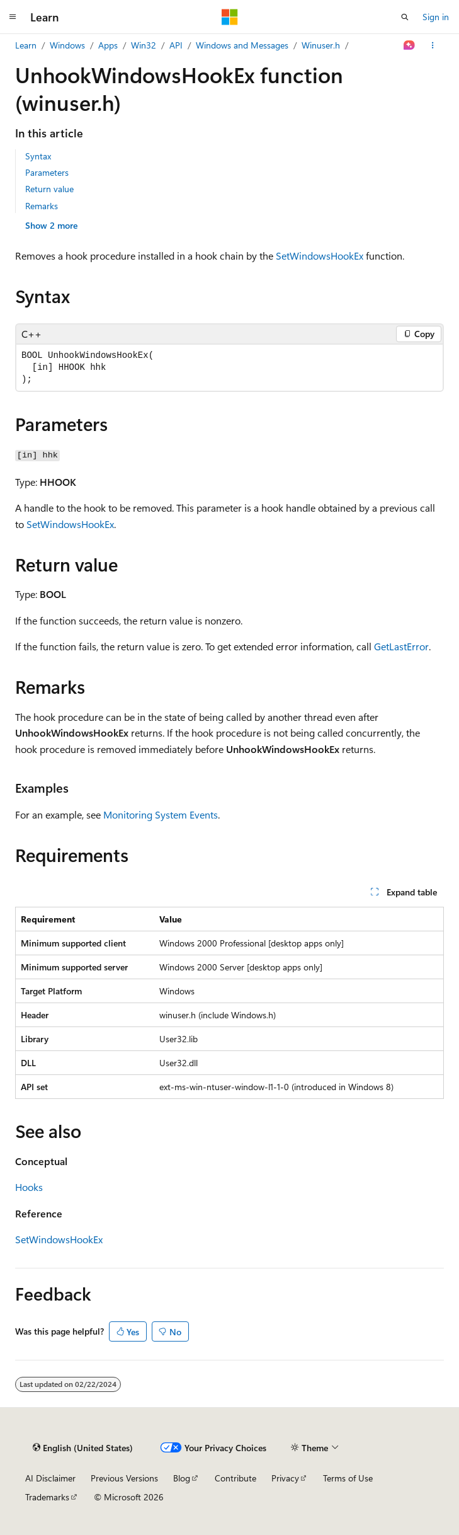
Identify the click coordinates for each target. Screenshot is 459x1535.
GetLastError (401, 646)
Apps (108, 45)
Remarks (41, 206)
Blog (181, 1478)
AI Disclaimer (50, 1478)
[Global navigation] (12, 17)
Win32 (143, 45)
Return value (49, 189)
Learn (26, 45)
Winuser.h (321, 45)
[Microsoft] (230, 17)
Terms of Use (348, 1478)
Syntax (38, 156)
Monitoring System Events (160, 814)
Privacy (285, 1478)
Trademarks (47, 1497)
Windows (67, 45)
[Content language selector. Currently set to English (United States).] (82, 1448)
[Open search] (404, 17)
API (176, 45)
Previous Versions (124, 1478)
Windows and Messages (242, 45)
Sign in (435, 17)
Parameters (47, 172)
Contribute (235, 1478)
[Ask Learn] (409, 45)
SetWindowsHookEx (319, 255)
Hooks (29, 1186)
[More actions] (433, 45)
